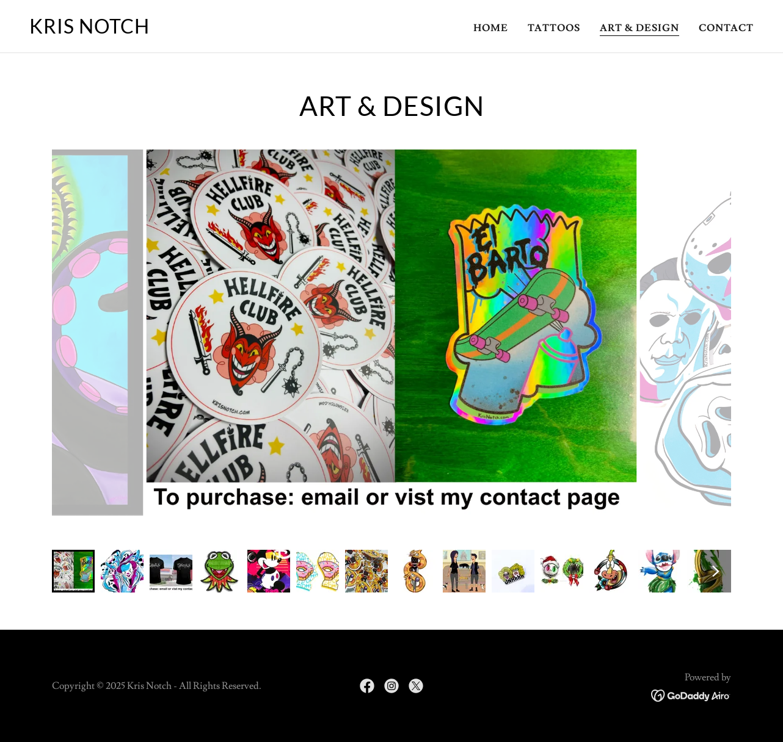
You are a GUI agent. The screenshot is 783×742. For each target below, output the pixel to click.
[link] (89, 30)
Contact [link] (726, 28)
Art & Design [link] (639, 28)
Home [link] (490, 28)
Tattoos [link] (554, 28)
